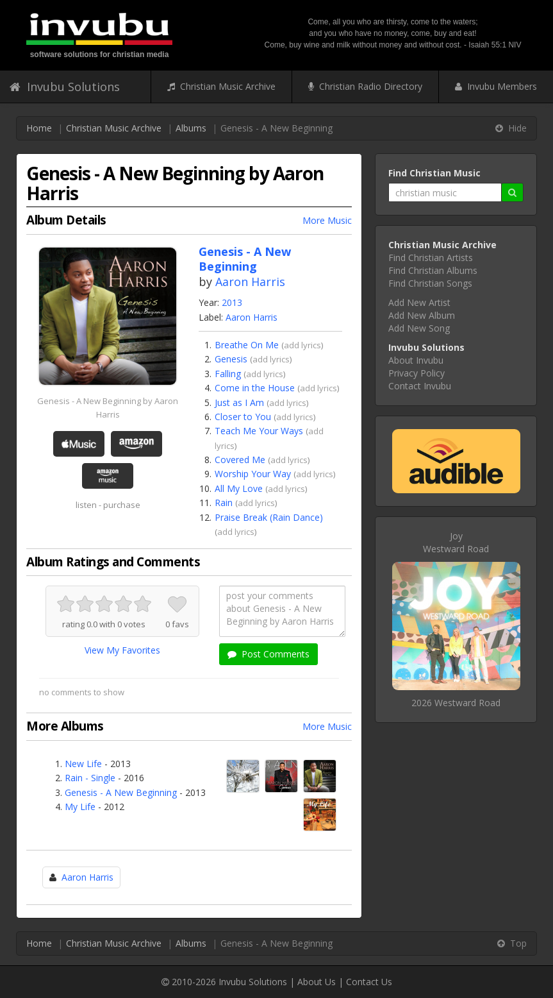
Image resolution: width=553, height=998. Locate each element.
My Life (80, 806)
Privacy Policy (416, 373)
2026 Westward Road (455, 703)
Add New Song (419, 328)
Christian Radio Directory (365, 86)
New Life (83, 763)
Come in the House (255, 388)
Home (39, 128)
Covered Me (240, 459)
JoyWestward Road (456, 542)
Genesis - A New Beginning (121, 792)
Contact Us (369, 982)
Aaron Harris (250, 281)
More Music (327, 220)
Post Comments (268, 654)
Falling (228, 374)
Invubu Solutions (65, 86)
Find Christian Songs (430, 283)
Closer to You (243, 416)
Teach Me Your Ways (259, 431)
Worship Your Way (253, 474)
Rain (224, 502)
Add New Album (421, 315)
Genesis (231, 359)
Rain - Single (90, 778)
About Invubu (415, 360)
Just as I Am (239, 402)
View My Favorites (122, 650)
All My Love (239, 488)
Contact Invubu (419, 386)
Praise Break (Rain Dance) (269, 517)
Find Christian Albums (432, 270)
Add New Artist (419, 302)
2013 (232, 302)
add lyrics (302, 345)
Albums (191, 128)
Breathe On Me (247, 345)
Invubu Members (496, 86)
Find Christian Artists (430, 257)
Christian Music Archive (221, 86)
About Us (316, 982)
